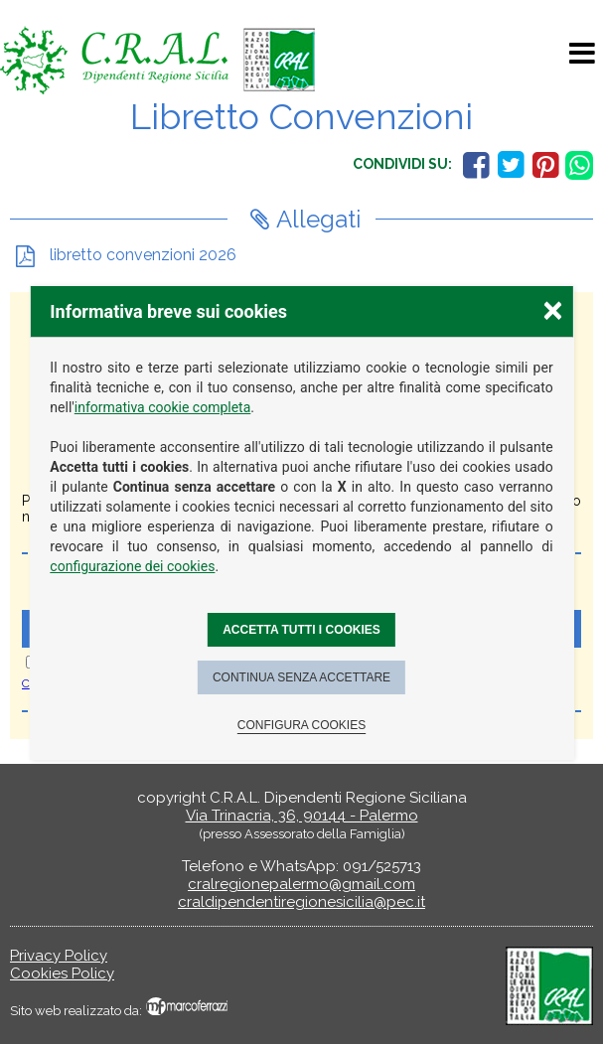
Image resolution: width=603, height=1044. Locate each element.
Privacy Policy (58, 956)
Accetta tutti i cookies (301, 630)
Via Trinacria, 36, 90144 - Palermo (302, 815)
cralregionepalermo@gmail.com (301, 884)
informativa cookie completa (163, 407)
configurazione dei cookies (132, 566)
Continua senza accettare (301, 677)
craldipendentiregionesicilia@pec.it (301, 902)
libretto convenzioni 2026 (141, 254)
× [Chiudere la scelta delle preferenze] (552, 309)
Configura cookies (301, 725)
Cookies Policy (62, 973)
